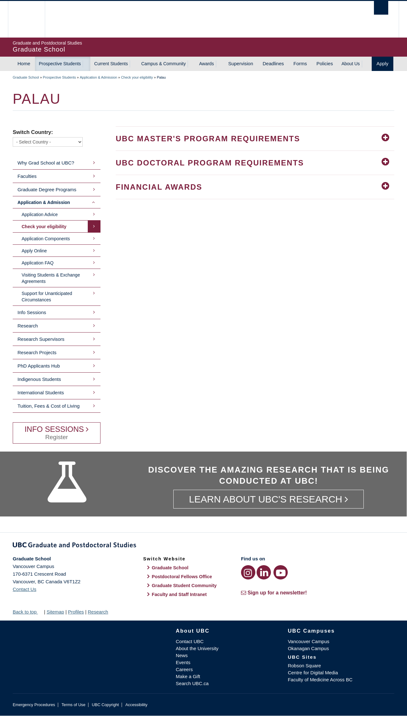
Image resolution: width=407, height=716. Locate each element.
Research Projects (37, 352)
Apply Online (34, 250)
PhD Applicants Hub (38, 366)
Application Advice (40, 214)
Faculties (27, 176)
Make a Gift (188, 676)
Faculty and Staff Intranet (179, 594)
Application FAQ (37, 262)
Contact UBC (190, 641)
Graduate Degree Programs (46, 189)
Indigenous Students (39, 379)
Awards (206, 63)
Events (183, 662)
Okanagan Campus (308, 648)
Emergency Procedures (34, 704)
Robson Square (304, 665)
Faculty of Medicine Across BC (320, 679)
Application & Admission (98, 77)
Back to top (28, 611)
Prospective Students (60, 63)
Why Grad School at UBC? (45, 162)
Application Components (46, 238)
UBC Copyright (105, 704)
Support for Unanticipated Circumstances (47, 296)
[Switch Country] (48, 142)
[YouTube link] (280, 572)
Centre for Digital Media (313, 672)
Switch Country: (33, 132)
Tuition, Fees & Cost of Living (48, 406)
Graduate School (26, 77)
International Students (40, 392)
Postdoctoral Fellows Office (182, 576)
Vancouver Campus (308, 641)
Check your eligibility (137, 77)
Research (27, 325)
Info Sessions (31, 312)
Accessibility (136, 704)
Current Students (111, 63)
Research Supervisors (41, 339)
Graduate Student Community (184, 585)
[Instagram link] (248, 572)
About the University (197, 648)
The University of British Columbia (26, 19)
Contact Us (24, 589)
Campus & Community (163, 63)
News (182, 655)
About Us (350, 63)
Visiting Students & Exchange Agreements (51, 278)
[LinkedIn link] (264, 572)
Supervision (240, 63)
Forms (300, 63)
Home (23, 63)
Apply (382, 63)
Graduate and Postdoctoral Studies (203, 546)
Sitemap (55, 611)
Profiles (76, 611)
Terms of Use (73, 704)
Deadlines (273, 63)
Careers (184, 669)
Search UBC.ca (192, 683)
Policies (324, 63)
